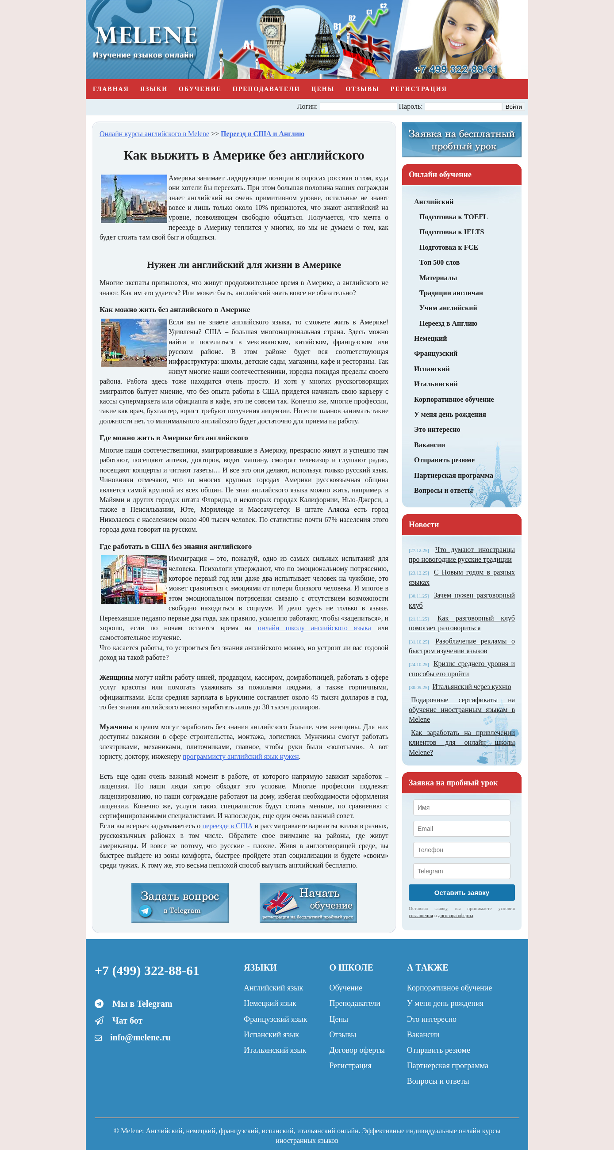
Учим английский (448, 308)
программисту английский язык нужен (241, 756)
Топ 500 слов (439, 262)
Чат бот (127, 1020)
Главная (111, 89)
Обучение (200, 89)
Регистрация (419, 89)
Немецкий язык (270, 1003)
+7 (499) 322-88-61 (147, 970)
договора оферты (455, 915)
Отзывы (362, 89)
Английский (433, 202)
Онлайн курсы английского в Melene (154, 133)
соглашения (421, 915)
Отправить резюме (444, 460)
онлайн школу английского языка (314, 628)
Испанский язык (271, 1034)
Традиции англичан (451, 293)
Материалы (438, 278)
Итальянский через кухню (472, 686)
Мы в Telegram (142, 1004)
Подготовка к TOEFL (453, 217)
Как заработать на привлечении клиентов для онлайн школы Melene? (462, 742)
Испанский (432, 369)
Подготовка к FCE (448, 247)
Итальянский (436, 384)
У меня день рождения (450, 414)
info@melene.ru (140, 1037)
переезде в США (228, 826)
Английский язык (273, 987)
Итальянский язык (275, 1050)
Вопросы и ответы (443, 490)
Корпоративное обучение (454, 399)
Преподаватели (266, 89)
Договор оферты (356, 1050)
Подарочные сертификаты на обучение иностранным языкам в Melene (462, 710)
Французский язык (275, 1019)
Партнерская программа (453, 475)
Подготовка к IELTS (451, 232)
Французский (435, 353)
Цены (323, 89)
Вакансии (429, 445)
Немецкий (430, 338)
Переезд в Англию (448, 323)
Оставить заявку (461, 892)
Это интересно (437, 429)
